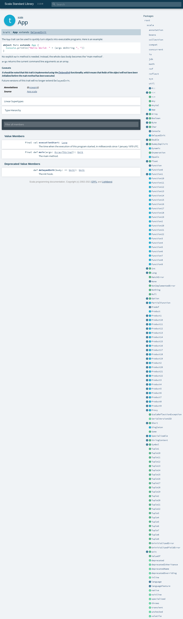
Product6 (157, 393)
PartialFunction (161, 303)
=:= (153, 97)
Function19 (158, 217)
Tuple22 (156, 509)
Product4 (157, 384)
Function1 (157, 174)
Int (153, 268)
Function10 (158, 178)
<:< (153, 92)
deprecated (158, 560)
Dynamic (156, 148)
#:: (153, 88)
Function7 (157, 255)
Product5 (157, 388)
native (155, 590)
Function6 (157, 251)
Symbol (155, 444)
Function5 (157, 247)
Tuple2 (155, 496)
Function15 (158, 200)
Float (155, 161)
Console (156, 131)
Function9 (157, 264)
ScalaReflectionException (167, 414)
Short (155, 423)
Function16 (158, 204)
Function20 (158, 225)
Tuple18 (156, 487)
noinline (157, 594)
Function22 (158, 234)
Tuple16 (156, 479)
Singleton (157, 427)
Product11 (157, 324)
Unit (154, 552)
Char (154, 127)
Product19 (157, 358)
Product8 (157, 401)
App (153, 109)
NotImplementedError (163, 286)
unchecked (157, 612)
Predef (155, 307)
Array (155, 114)
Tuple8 (155, 534)
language (157, 582)
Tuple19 (156, 492)
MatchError (158, 277)
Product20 (157, 367)
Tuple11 (156, 457)
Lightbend (107, 181)
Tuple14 (156, 470)
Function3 (157, 238)
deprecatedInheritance (165, 564)
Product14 (157, 337)
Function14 (158, 195)
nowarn (33, 87)
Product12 (157, 328)
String (67, 152)
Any (153, 101)
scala (20, 17)
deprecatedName (160, 569)
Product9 (157, 406)
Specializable (160, 436)
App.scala (32, 91)
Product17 (157, 350)
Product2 (157, 363)
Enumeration (158, 152)
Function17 (158, 208)
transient (157, 607)
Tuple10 (156, 453)
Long (154, 273)
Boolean (156, 118)
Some (154, 431)
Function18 (158, 213)
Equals (155, 157)
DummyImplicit (160, 144)
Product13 (157, 333)
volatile (157, 616)
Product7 (157, 397)
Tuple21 (156, 504)
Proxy (155, 410)
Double (155, 140)
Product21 (157, 371)
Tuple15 (156, 474)
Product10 (157, 320)
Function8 (157, 260)
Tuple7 (155, 530)
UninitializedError (163, 543)
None (154, 281)
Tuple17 (156, 483)
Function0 (157, 170)
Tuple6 (155, 526)
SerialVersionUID (162, 418)
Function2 (157, 221)
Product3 (157, 380)
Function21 (158, 230)
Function (157, 165)
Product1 (157, 315)
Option (155, 298)
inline (155, 577)
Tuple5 (155, 522)
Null (154, 294)
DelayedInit (158, 135)
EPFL (94, 181)
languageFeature (161, 586)
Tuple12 (156, 461)
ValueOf (156, 556)
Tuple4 (155, 517)
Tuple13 (156, 466)
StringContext (160, 440)
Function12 (158, 187)
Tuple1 (155, 449)
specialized (158, 599)
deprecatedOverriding (164, 573)
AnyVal (155, 105)
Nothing (156, 290)
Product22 (157, 376)
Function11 (158, 182)
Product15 (157, 341)
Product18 (157, 354)
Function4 (157, 243)
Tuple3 (155, 513)
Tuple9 (155, 539)
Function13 (158, 191)
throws (155, 603)
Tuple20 (156, 500)
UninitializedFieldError (166, 547)
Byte (154, 122)
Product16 (157, 345)
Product (156, 311)
